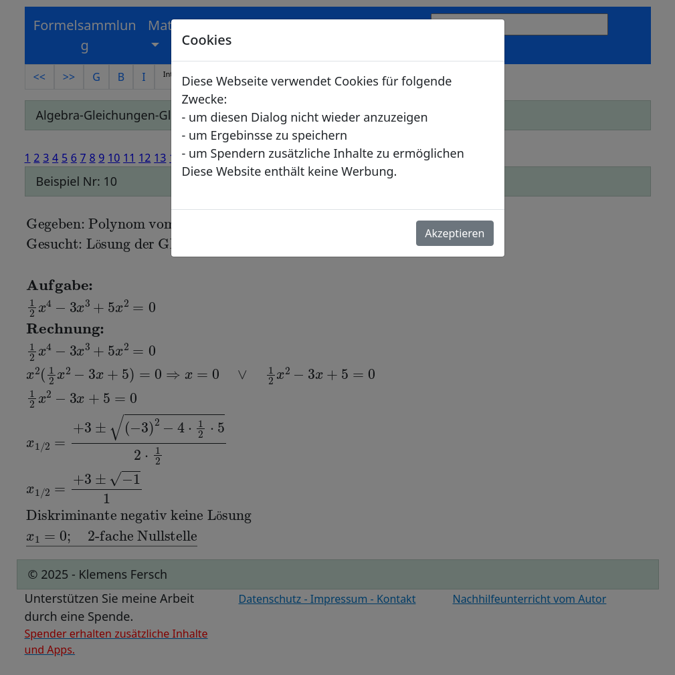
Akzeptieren (454, 233)
